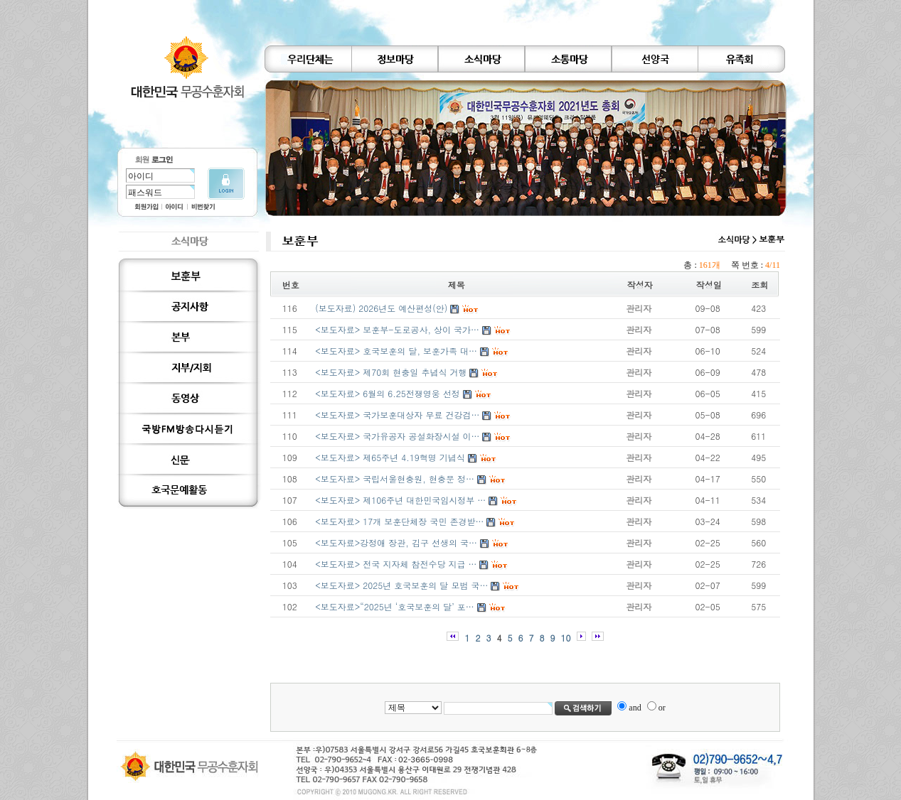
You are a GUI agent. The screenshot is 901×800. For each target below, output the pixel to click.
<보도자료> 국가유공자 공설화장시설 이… (397, 436)
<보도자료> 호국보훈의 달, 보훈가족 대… (396, 351)
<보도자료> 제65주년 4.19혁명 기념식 (390, 457)
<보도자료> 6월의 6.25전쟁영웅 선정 (387, 393)
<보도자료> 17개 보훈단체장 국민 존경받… (399, 521)
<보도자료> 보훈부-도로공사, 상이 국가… (397, 329)
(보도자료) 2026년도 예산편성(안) (381, 308)
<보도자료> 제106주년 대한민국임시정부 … (400, 500)
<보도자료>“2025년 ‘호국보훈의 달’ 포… (394, 606)
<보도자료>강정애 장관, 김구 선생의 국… (396, 542)
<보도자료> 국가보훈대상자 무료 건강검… (397, 415)
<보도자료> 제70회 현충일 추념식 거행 (391, 372)
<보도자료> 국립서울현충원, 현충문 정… (394, 478)
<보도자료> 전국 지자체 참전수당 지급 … (395, 564)
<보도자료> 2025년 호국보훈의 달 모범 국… (401, 585)
